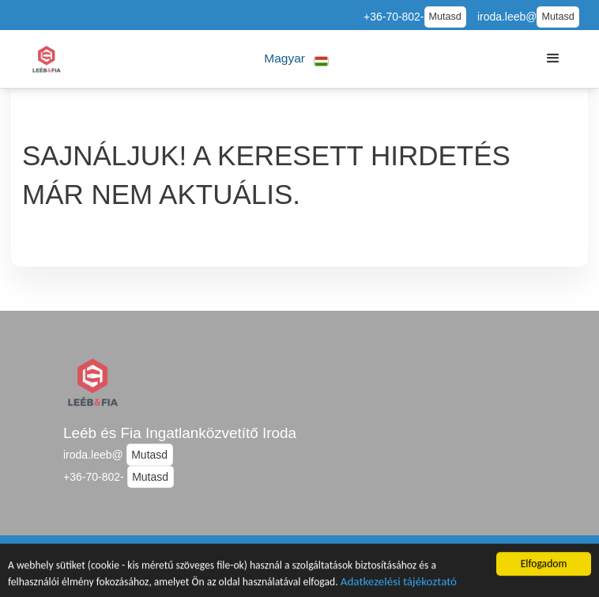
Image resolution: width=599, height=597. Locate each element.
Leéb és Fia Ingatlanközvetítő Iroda (179, 433)
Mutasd (445, 16)
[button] (297, 58)
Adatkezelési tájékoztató (399, 585)
